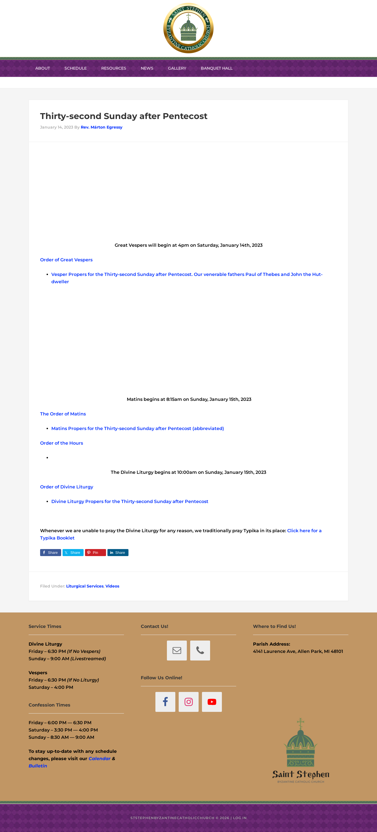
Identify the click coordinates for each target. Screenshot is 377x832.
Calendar (100, 758)
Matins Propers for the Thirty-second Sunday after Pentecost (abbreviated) (137, 428)
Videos (112, 586)
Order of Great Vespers (66, 259)
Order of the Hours (61, 443)
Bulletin (38, 766)
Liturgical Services (85, 586)
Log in (240, 818)
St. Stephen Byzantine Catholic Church (188, 28)
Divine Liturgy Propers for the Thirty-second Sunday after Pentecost (129, 501)
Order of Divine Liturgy (66, 487)
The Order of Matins (63, 414)
